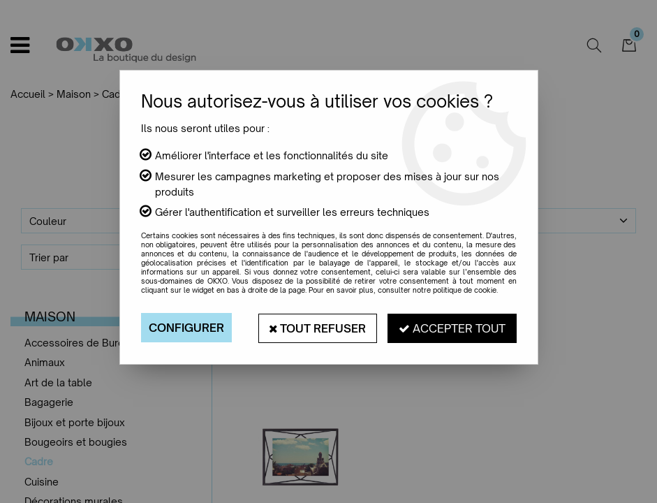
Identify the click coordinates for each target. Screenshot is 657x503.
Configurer (186, 328)
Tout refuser (317, 328)
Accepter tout (452, 328)
